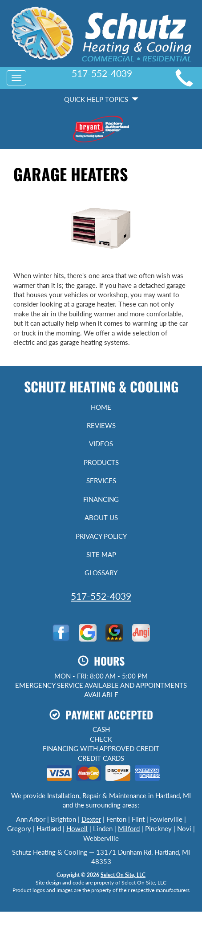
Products (101, 462)
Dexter (91, 819)
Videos (101, 444)
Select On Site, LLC (123, 875)
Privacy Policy (101, 536)
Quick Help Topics (101, 99)
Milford (129, 828)
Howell (77, 828)
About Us (101, 517)
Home (101, 407)
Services (101, 481)
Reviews (101, 425)
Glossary (101, 573)
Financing (101, 499)
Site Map (101, 554)
